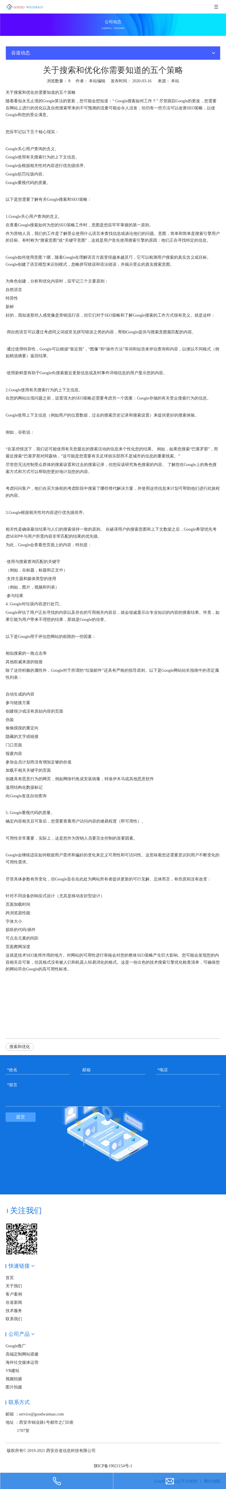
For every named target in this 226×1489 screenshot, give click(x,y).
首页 (10, 1278)
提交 (20, 1116)
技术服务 (14, 1310)
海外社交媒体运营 (22, 1362)
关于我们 (14, 1286)
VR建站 (12, 1370)
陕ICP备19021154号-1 (113, 1466)
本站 (175, 81)
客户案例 (14, 1294)
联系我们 (14, 1319)
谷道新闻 (14, 1302)
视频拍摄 (14, 1379)
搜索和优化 (19, 1047)
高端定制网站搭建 (22, 1354)
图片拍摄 (14, 1387)
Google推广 (16, 1346)
